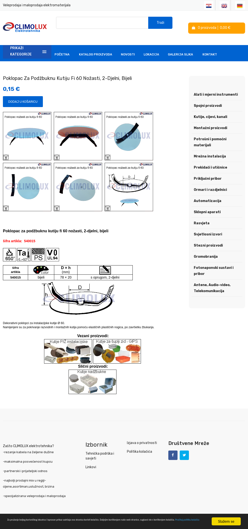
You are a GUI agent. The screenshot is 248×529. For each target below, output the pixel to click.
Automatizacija (207, 194)
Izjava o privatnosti (141, 435)
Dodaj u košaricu (23, 94)
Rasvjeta (201, 216)
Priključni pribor (208, 171)
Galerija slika (180, 47)
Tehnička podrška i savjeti (99, 448)
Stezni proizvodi (208, 238)
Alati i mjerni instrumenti (216, 87)
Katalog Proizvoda (95, 47)
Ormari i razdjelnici (210, 182)
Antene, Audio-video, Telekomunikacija (212, 281)
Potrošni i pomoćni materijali (210, 135)
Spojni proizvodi (208, 98)
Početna (62, 47)
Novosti (128, 47)
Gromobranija (206, 249)
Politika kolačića (139, 444)
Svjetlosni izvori (208, 227)
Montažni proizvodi (210, 121)
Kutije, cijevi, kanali (210, 110)
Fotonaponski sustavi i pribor (213, 263)
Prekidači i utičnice (210, 160)
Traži (160, 24)
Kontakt (209, 47)
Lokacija (151, 47)
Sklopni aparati (207, 205)
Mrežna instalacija (210, 149)
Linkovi (90, 460)
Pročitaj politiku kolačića (109, 523)
